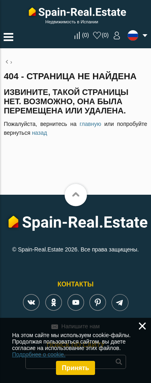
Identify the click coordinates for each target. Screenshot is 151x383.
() (85, 35)
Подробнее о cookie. (39, 354)
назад (39, 133)
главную (90, 124)
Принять (75, 367)
